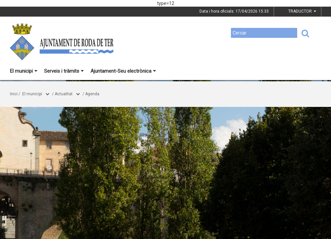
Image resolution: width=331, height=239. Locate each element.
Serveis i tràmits (64, 71)
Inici (14, 94)
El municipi (23, 71)
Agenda (92, 94)
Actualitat (64, 94)
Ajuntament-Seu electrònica (123, 71)
